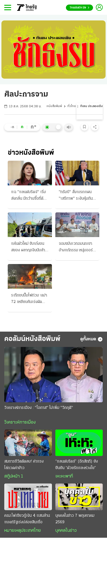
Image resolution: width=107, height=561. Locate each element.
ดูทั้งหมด (91, 339)
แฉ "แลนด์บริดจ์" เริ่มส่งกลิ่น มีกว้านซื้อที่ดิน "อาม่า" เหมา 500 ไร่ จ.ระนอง (28, 196)
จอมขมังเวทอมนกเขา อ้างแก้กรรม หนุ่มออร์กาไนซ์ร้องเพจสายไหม (76, 248)
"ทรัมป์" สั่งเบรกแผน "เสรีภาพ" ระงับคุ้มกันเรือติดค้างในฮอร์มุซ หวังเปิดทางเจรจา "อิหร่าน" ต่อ (76, 196)
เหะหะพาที (64, 476)
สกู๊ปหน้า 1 (13, 476)
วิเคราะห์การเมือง (20, 422)
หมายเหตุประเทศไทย (22, 530)
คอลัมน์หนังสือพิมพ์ (32, 339)
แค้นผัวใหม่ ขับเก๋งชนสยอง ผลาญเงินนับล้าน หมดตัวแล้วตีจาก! (29, 248)
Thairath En (79, 7)
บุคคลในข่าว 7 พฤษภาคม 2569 (74, 519)
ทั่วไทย (71, 106)
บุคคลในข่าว (66, 530)
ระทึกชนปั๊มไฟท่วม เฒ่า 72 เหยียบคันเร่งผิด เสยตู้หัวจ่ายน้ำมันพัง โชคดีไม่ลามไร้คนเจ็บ (29, 299)
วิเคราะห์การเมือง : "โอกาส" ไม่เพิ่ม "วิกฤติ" (38, 408)
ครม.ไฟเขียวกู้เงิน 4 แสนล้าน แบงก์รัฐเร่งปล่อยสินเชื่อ (27, 519)
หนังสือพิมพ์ (54, 106)
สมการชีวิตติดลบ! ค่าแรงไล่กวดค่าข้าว (24, 464)
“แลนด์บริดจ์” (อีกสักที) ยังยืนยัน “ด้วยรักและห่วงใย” (76, 464)
